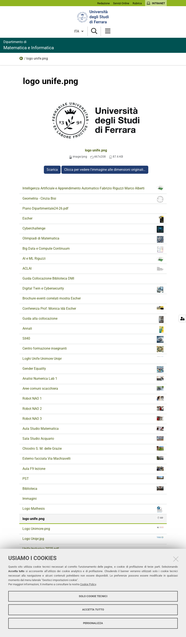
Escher (93, 219)
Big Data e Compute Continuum (93, 249)
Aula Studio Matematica (93, 428)
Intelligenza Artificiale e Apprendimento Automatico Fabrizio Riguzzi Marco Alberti (93, 188)
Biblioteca (93, 488)
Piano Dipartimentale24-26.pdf (45, 208)
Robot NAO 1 (93, 398)
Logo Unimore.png (93, 528)
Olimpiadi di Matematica (93, 239)
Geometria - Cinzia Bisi (93, 199)
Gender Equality (93, 369)
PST (93, 478)
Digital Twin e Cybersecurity (93, 289)
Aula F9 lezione (93, 468)
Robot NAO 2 (93, 408)
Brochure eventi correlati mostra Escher (51, 298)
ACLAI (93, 268)
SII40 (93, 339)
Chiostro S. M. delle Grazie (93, 448)
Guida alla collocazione (93, 319)
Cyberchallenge (93, 229)
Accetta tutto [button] (93, 609)
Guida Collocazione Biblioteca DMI (48, 278)
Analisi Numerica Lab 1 (93, 378)
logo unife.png (96, 150)
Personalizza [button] (93, 623)
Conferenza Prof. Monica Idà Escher (93, 308)
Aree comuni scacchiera (93, 388)
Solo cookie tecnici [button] (93, 596)
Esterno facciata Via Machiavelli (93, 458)
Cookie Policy (88, 584)
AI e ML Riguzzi (93, 259)
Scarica (52, 170)
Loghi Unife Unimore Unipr (93, 358)
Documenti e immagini (21, 59)
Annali (93, 329)
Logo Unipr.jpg (93, 538)
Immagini (29, 499)
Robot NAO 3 (93, 418)
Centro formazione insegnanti (93, 349)
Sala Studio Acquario (93, 438)
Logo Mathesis (93, 509)
